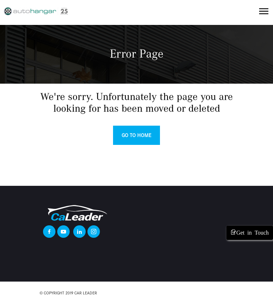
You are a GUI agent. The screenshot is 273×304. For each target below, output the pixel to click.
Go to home (136, 135)
